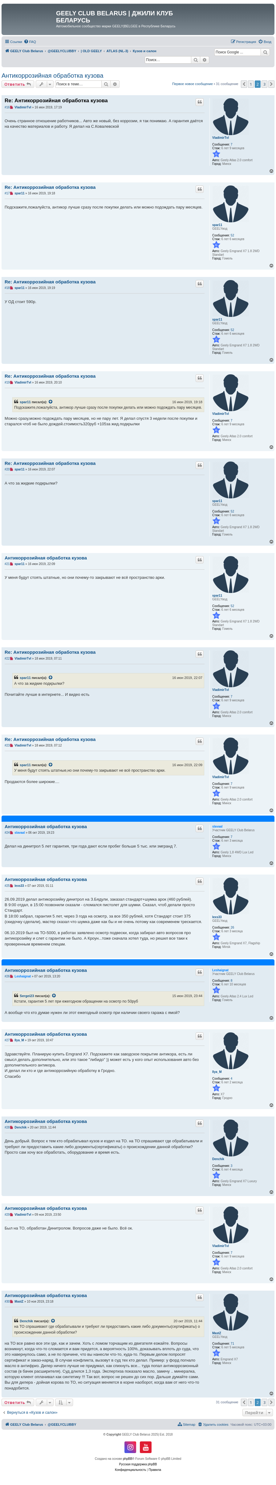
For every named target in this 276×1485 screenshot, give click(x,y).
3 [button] (264, 84)
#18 (7, 288)
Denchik (218, 1159)
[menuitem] (30, 41)
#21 (7, 564)
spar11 (217, 225)
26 (232, 927)
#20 (7, 469)
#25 (7, 885)
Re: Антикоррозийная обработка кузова (56, 100)
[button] (244, 84)
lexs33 (217, 917)
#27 (7, 1040)
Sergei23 (27, 996)
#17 (7, 193)
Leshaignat (220, 970)
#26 (7, 976)
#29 (7, 1214)
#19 (7, 382)
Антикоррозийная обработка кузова (53, 75)
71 (232, 1343)
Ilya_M (217, 1072)
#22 (7, 658)
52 (232, 235)
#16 (7, 107)
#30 (7, 1301)
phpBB (127, 1458)
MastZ (216, 1333)
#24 (7, 832)
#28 (7, 1127)
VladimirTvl (220, 137)
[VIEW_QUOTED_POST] (51, 402)
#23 (7, 745)
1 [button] (251, 84)
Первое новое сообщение (192, 84)
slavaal (217, 826)
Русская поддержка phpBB (138, 1464)
